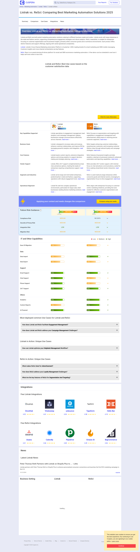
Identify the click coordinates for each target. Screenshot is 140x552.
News (62, 21)
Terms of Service (38, 541)
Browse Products (73, 541)
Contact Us (63, 541)
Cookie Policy (48, 541)
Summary (25, 21)
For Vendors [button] (114, 2)
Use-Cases (44, 21)
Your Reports (102, 2)
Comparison (34, 21)
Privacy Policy (27, 541)
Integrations (54, 21)
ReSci (45, 6)
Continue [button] (121, 546)
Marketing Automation (31, 6)
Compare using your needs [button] (108, 201)
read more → (66, 139)
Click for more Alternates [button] (108, 117)
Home (21, 6)
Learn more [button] (115, 541)
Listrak (40, 6)
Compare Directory (84, 541)
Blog (56, 541)
